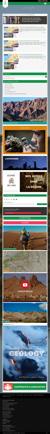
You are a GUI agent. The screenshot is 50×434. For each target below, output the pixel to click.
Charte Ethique (5, 401)
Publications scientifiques (7, 413)
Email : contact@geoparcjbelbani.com (9, 426)
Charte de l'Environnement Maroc (8, 404)
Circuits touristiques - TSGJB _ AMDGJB (17, 14)
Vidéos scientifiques (6, 414)
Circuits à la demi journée (9, 87)
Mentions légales (17, 432)
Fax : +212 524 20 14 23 (6, 429)
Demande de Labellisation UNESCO (8, 409)
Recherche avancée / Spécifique (9, 78)
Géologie (25, 395)
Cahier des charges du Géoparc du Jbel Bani (10, 403)
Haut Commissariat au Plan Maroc (8, 408)
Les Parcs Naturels (6, 407)
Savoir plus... (43, 32)
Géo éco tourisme (19, 395)
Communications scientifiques (8, 415)
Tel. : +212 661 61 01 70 (6, 428)
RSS (46, 432)
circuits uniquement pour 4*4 (10, 91)
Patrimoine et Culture (6, 396)
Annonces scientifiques (6, 417)
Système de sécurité (6, 422)
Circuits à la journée (8, 85)
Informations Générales (7, 425)
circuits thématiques (8, 83)
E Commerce (5, 419)
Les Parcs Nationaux (6, 405)
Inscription (4, 423)
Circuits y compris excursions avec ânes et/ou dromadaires (15, 93)
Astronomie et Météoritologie (38, 395)
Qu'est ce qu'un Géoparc (10, 395)
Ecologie (30, 395)
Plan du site (23, 432)
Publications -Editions (7, 411)
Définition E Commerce (6, 420)
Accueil (9, 14)
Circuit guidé (7, 89)
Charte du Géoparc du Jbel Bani (8, 400)
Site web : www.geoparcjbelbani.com (9, 430)
